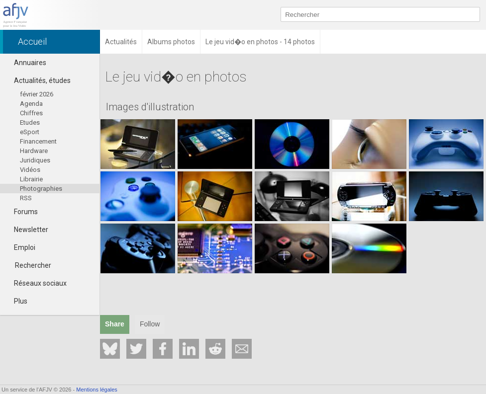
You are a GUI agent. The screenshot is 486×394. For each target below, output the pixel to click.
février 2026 (36, 94)
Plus (16, 301)
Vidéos (30, 169)
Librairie (31, 179)
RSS (26, 198)
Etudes (30, 122)
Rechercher (33, 265)
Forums (21, 212)
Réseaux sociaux (36, 283)
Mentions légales (96, 390)
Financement (38, 141)
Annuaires (25, 63)
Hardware (34, 151)
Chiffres (31, 113)
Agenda (31, 103)
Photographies (41, 188)
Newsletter (26, 230)
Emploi (20, 247)
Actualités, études (38, 80)
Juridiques (35, 160)
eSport (29, 132)
